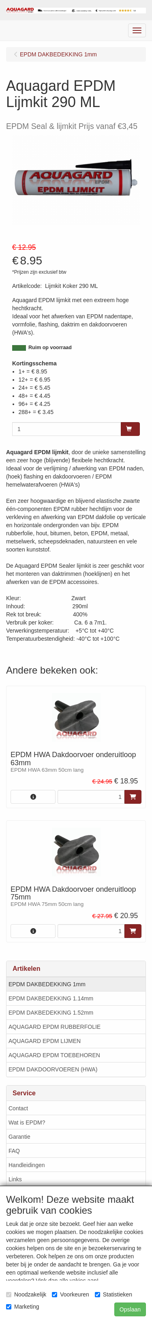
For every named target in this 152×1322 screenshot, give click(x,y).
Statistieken (113, 1294)
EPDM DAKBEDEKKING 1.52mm (51, 1012)
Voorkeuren (70, 1294)
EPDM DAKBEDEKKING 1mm (47, 984)
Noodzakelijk (26, 1294)
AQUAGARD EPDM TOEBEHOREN (54, 1055)
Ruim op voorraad (50, 347)
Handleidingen (27, 1165)
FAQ (14, 1151)
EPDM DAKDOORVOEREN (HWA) (53, 1069)
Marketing (22, 1306)
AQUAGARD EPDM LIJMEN (45, 1041)
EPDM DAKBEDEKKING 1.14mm (51, 998)
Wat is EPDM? (27, 1122)
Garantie (19, 1136)
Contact (18, 1108)
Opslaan (130, 1309)
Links (15, 1179)
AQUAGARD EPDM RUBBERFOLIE (55, 1027)
